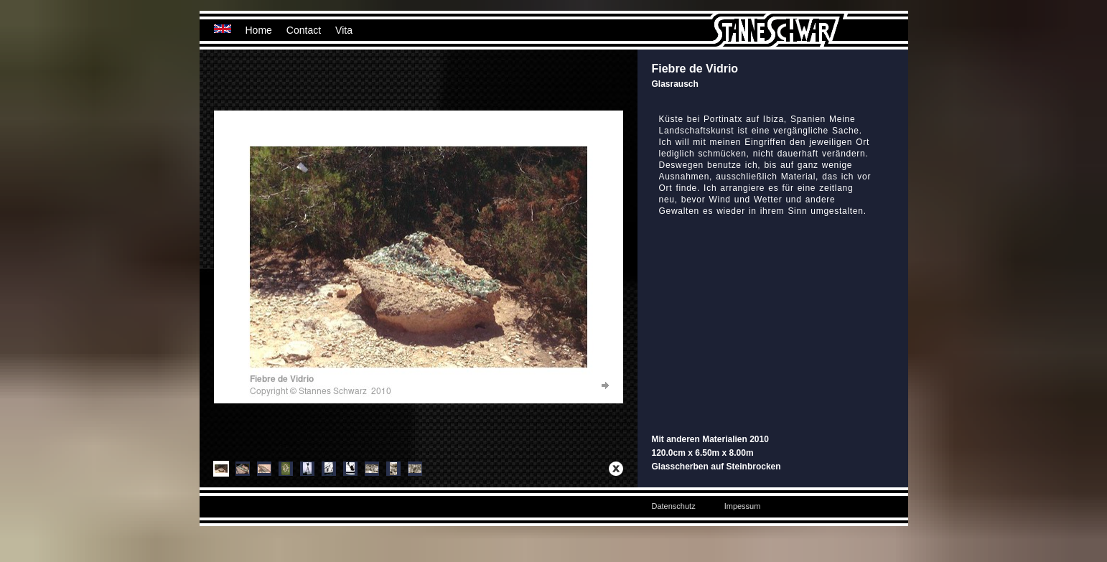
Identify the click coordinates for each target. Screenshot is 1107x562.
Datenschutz (674, 506)
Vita (343, 30)
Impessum (742, 506)
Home (259, 30)
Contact (303, 30)
